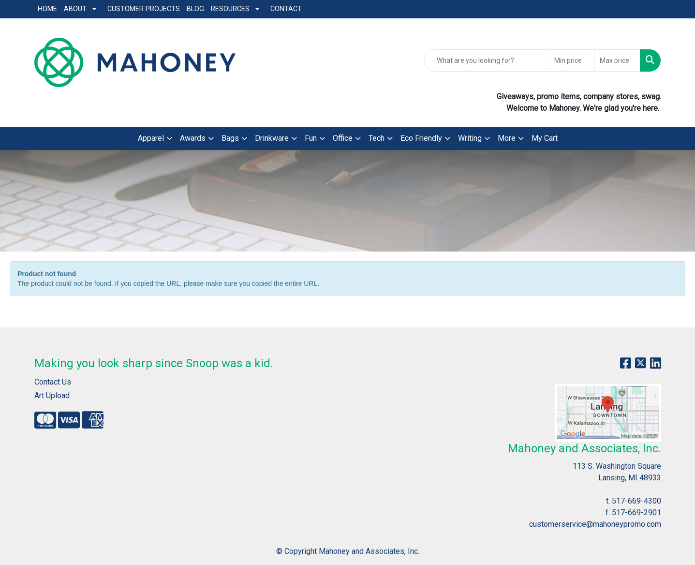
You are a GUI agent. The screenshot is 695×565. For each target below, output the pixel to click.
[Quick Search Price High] (617, 60)
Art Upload (52, 395)
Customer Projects (143, 9)
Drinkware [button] (272, 138)
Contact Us (52, 382)
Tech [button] (376, 138)
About (75, 9)
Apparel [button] (151, 138)
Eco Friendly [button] (421, 138)
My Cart (545, 138)
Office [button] (343, 138)
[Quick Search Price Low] (572, 60)
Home (47, 9)
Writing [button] (470, 138)
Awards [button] (193, 138)
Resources (230, 9)
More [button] (507, 138)
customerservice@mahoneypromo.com (595, 524)
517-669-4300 (636, 501)
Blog (195, 9)
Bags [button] (230, 138)
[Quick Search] (486, 60)
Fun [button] (311, 138)
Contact (286, 9)
